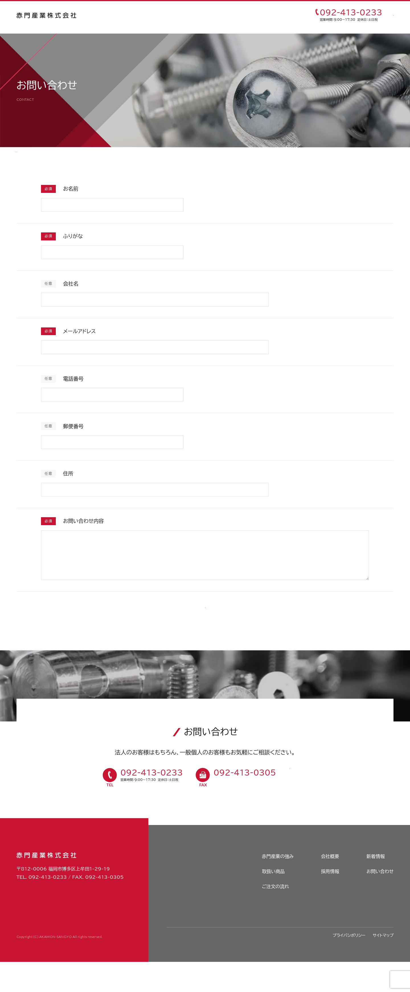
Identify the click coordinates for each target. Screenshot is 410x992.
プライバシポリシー (349, 966)
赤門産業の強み (134, 16)
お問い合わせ (379, 902)
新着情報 (375, 886)
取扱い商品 (175, 16)
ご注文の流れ (213, 16)
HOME (23, 155)
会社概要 (330, 886)
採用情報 (250, 16)
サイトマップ (383, 966)
